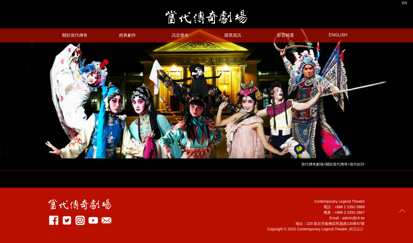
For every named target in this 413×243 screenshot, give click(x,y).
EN (404, 3)
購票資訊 (232, 35)
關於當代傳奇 (74, 35)
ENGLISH (338, 35)
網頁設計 (356, 229)
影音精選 (285, 35)
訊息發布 (180, 35)
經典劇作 (127, 35)
